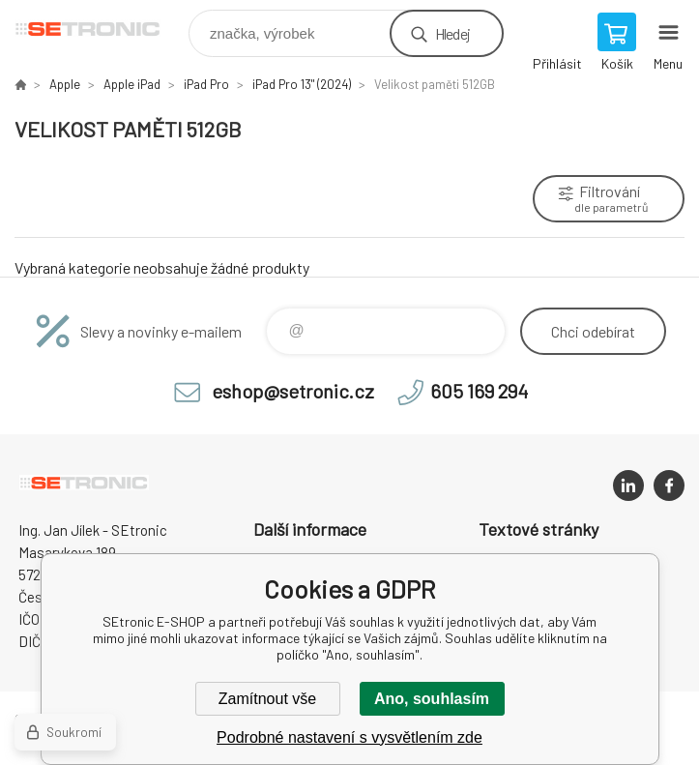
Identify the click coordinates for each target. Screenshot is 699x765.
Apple (64, 84)
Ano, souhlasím (431, 699)
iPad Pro (206, 84)
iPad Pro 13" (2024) (301, 84)
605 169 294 (479, 390)
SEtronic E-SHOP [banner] (100, 28)
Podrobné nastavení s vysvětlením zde (349, 737)
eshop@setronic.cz (293, 390)
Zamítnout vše (267, 699)
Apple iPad (131, 84)
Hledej (452, 33)
